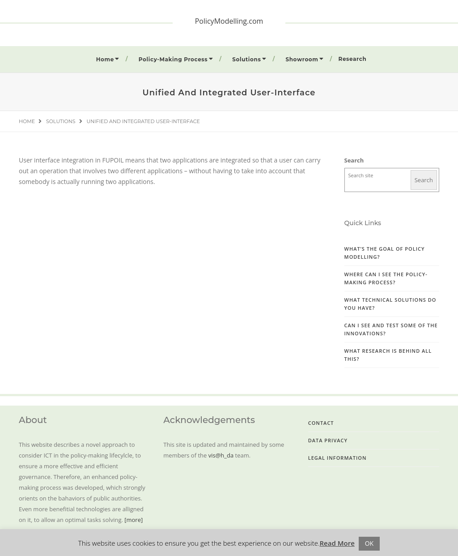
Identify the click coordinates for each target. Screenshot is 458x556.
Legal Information (337, 457)
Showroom (301, 59)
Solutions (246, 59)
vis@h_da (220, 455)
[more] (133, 520)
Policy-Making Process (173, 59)
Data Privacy (328, 440)
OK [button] (369, 543)
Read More (337, 543)
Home (105, 59)
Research (353, 59)
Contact (321, 422)
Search (354, 160)
